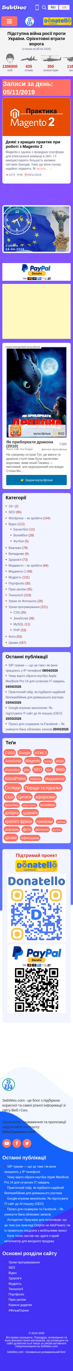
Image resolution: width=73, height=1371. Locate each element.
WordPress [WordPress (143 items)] (15, 778)
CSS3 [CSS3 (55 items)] (10, 752)
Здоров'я (15, 559)
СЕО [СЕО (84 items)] (9, 796)
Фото (12, 636)
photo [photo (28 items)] (60, 761)
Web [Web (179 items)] (60, 769)
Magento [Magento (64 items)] (33, 760)
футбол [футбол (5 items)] (57, 829)
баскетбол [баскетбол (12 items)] (11, 805)
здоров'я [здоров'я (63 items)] (30, 812)
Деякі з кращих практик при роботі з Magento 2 (33, 144)
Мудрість (15, 577)
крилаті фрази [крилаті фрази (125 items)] (18, 821)
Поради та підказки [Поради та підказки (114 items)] (43, 787)
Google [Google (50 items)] (25, 752)
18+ (11, 506)
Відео (13, 524)
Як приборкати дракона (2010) (29, 443)
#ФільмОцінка (19, 1310)
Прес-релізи (17, 589)
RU (53, 7)
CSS (16, 612)
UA (64, 7)
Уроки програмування (24, 607)
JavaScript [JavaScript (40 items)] (13, 761)
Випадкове (16, 554)
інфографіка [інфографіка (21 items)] (30, 838)
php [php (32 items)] (26, 769)
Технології (16, 595)
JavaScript (20, 618)
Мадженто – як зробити (25, 565)
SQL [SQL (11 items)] (49, 770)
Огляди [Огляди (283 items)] (13, 787)
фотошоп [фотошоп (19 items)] (41, 829)
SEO (12, 512)
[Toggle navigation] (9, 21)
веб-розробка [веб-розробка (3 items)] (29, 805)
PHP (16, 630)
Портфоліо (16, 583)
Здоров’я (15, 1278)
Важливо (15, 548)
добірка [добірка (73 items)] (11, 812)
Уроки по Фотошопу (23, 601)
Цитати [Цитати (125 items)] (24, 796)
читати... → (44, 168)
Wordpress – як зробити (25, 518)
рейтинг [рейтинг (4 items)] (61, 821)
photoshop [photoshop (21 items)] (12, 770)
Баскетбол (20, 529)
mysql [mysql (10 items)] (48, 761)
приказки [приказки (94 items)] (44, 821)
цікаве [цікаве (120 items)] (11, 837)
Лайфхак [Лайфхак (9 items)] (35, 779)
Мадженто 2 (17, 571)
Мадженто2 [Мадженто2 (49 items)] (55, 778)
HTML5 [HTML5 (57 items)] (41, 752)
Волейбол (20, 535)
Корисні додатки (20, 1305)
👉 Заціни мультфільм (36, 480)
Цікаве (13, 642)
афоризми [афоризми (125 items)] (45, 796)
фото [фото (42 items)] (27, 829)
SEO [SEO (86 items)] (37, 769)
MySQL (18, 624)
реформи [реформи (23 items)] (12, 829)
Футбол (18, 541)
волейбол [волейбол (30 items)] (47, 805)
